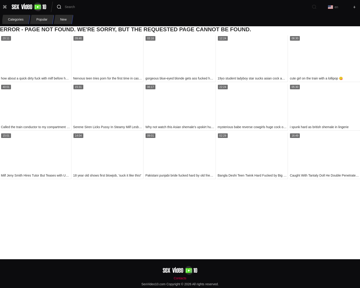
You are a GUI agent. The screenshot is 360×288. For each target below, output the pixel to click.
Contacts (180, 278)
